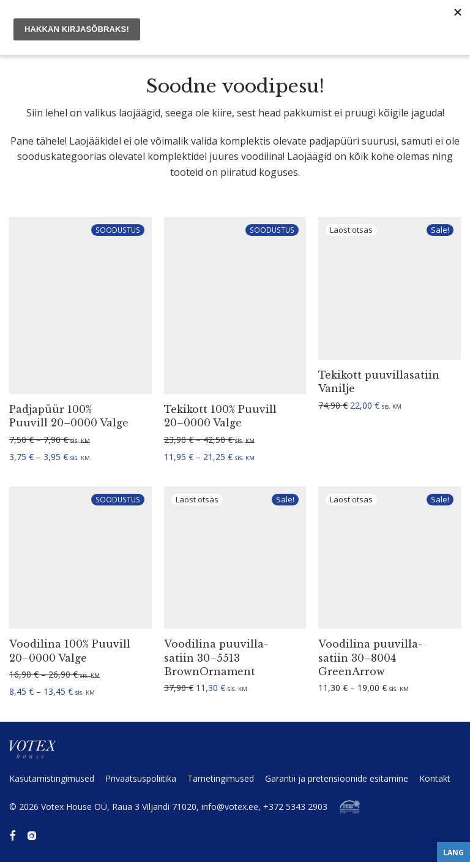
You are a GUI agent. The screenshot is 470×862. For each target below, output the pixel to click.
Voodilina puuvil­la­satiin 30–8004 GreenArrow (370, 658)
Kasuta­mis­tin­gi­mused (51, 778)
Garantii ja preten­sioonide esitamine (336, 778)
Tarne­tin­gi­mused (220, 778)
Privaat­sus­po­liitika (140, 778)
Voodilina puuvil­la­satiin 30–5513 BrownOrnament (216, 658)
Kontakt (434, 778)
